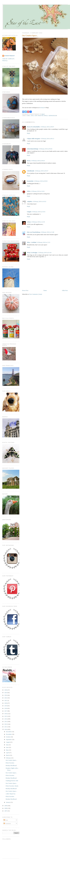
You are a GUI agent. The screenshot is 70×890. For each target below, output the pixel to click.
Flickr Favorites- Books (12, 786)
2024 (5, 695)
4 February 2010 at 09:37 (41, 171)
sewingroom (53, 115)
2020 (5, 703)
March (8, 755)
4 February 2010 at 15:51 (43, 242)
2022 (5, 698)
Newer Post (25, 290)
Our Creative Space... (30, 36)
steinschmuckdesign (32, 149)
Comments (7, 823)
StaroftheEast (9, 55)
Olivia (28, 191)
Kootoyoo (42, 107)
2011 (5, 727)
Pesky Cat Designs (32, 252)
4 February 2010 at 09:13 (47, 138)
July (7, 745)
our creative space (41, 115)
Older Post (65, 290)
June (7, 747)
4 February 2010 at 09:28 (37, 160)
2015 (5, 716)
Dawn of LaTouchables (33, 127)
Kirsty (29, 160)
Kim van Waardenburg (33, 232)
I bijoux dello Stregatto (33, 138)
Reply (28, 133)
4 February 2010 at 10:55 (38, 211)
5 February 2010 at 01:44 (44, 252)
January (8, 802)
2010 (5, 729)
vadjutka (29, 201)
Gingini (29, 211)
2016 (5, 713)
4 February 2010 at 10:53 (39, 201)
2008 (5, 808)
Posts (6, 820)
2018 (5, 708)
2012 (5, 724)
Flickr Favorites (10, 763)
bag (28, 115)
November (9, 734)
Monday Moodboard (11, 765)
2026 (5, 690)
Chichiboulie (30, 171)
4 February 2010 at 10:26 (37, 191)
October (8, 737)
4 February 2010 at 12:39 (38, 222)
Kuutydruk (30, 181)
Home (45, 290)
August (8, 742)
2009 (5, 805)
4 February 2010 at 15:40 (47, 232)
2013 (5, 721)
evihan (29, 222)
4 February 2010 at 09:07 (47, 127)
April (7, 752)
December (9, 731)
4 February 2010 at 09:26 (45, 149)
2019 (5, 705)
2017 (5, 711)
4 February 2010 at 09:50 (40, 181)
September (9, 739)
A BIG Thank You (10, 794)
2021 (5, 700)
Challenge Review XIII (12, 780)
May (7, 750)
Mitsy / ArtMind (31, 242)
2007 (5, 811)
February (8, 758)
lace (32, 115)
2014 (5, 719)
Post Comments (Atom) (35, 294)
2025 (5, 692)
